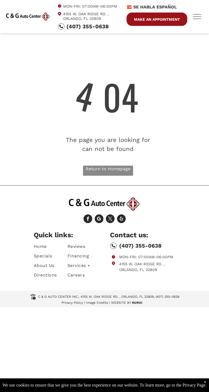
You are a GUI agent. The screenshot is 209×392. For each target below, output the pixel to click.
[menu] (197, 17)
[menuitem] (53, 246)
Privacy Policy (72, 303)
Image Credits (97, 303)
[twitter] (110, 219)
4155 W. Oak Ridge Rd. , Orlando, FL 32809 (86, 16)
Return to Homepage (108, 168)
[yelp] (121, 219)
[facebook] (88, 219)
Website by (121, 303)
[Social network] (99, 219)
